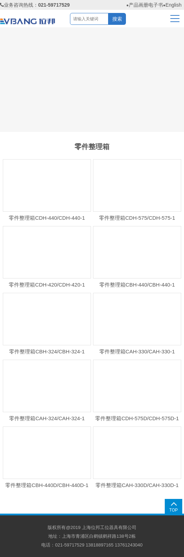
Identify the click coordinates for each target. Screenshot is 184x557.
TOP (173, 510)
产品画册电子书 (146, 5)
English (173, 5)
